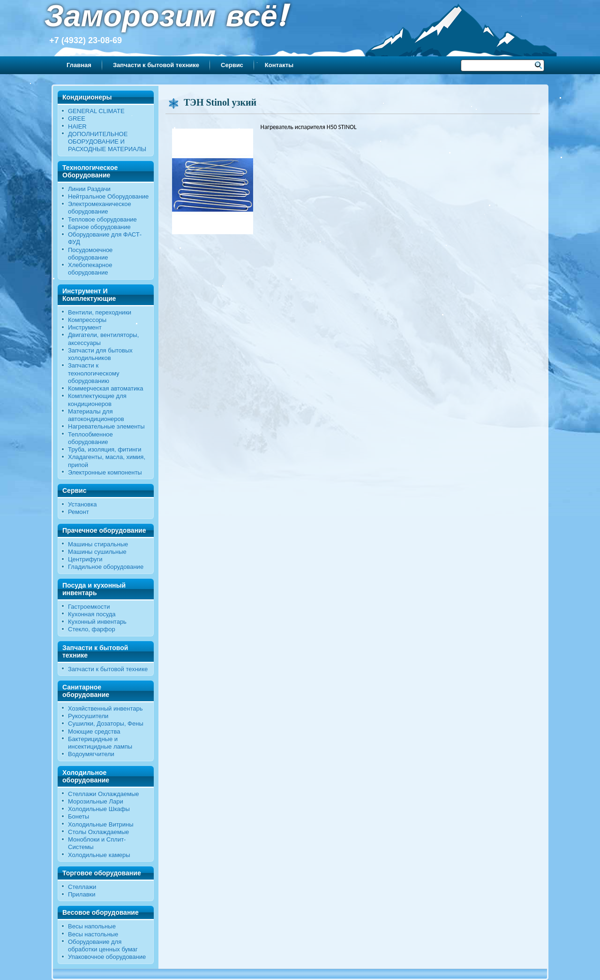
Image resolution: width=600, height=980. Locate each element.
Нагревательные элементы (106, 426)
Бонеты (78, 816)
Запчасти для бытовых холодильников (100, 354)
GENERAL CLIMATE (96, 111)
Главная (79, 65)
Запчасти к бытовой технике (156, 65)
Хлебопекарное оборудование (90, 268)
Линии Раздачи (89, 188)
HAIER (77, 126)
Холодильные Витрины (101, 824)
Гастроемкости (89, 606)
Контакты (279, 65)
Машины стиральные (98, 544)
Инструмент (85, 327)
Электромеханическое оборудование (99, 207)
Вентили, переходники (99, 312)
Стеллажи (82, 886)
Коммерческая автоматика (105, 388)
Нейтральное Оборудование (108, 196)
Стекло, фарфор (91, 629)
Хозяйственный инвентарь (105, 708)
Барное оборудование (99, 226)
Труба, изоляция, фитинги (105, 449)
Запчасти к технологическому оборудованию (94, 373)
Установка (82, 504)
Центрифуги (85, 559)
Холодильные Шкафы (99, 808)
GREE (76, 118)
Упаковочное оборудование (107, 956)
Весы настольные (93, 934)
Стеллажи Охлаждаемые (103, 793)
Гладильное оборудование (105, 566)
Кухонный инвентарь (97, 621)
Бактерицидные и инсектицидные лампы (100, 742)
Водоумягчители (91, 754)
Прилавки (82, 894)
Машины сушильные (97, 551)
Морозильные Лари (95, 801)
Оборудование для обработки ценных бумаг (103, 945)
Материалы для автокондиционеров (96, 415)
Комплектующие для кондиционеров (97, 399)
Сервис (232, 65)
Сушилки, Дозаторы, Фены (105, 723)
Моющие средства (94, 731)
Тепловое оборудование (102, 219)
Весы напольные (92, 926)
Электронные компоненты (105, 472)
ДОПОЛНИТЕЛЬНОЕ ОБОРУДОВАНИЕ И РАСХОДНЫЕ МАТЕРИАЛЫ (107, 141)
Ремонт (78, 511)
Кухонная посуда (92, 614)
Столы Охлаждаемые (98, 831)
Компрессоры (87, 319)
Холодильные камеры (99, 854)
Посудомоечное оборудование (90, 253)
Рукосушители (88, 716)
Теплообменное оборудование (90, 438)
